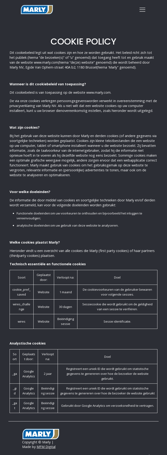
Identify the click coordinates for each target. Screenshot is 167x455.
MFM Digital (46, 447)
